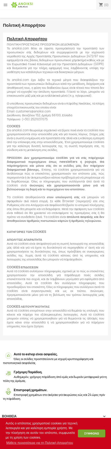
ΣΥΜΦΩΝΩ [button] (91, 433)
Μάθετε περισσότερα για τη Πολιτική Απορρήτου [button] (39, 442)
